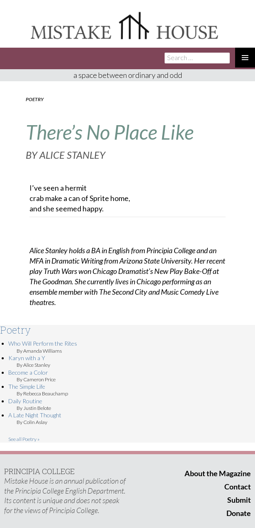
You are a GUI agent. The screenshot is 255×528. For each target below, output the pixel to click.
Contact (237, 486)
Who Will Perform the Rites (42, 343)
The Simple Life (26, 386)
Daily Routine (25, 400)
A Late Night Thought (34, 415)
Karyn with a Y (26, 357)
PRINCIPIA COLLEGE (39, 471)
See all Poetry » (24, 439)
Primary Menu (245, 58)
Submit (239, 499)
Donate (238, 513)
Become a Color (28, 372)
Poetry (35, 99)
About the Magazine (218, 473)
